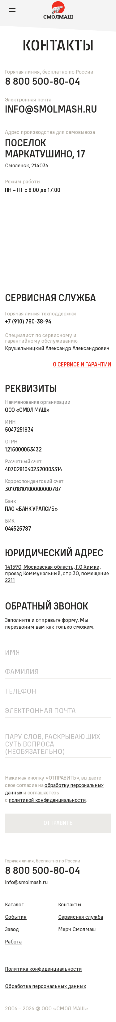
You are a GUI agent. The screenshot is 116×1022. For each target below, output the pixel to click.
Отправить (58, 823)
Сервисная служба (80, 916)
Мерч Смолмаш (77, 929)
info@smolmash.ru (51, 109)
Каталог (14, 904)
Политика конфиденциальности (43, 968)
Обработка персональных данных (45, 986)
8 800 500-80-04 (42, 81)
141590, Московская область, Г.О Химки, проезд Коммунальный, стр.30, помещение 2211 (57, 573)
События (16, 916)
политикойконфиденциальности (47, 799)
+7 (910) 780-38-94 (28, 321)
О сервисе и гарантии (82, 364)
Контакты (69, 904)
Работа (13, 941)
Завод (12, 929)
